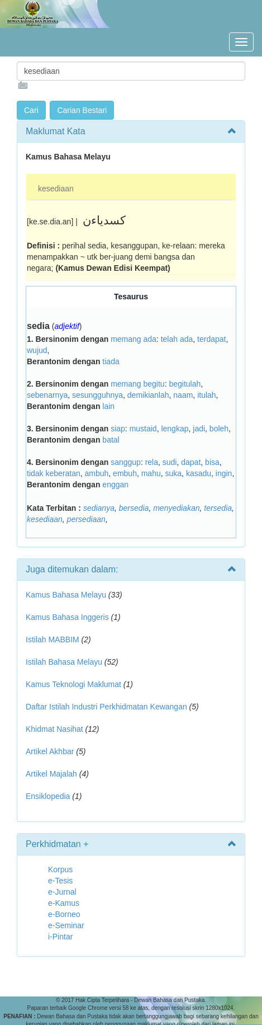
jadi (199, 428)
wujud (37, 350)
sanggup (126, 462)
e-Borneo (64, 914)
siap (118, 428)
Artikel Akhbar (50, 751)
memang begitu (138, 383)
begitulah (185, 383)
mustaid (143, 428)
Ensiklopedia (48, 796)
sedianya (99, 508)
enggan (115, 484)
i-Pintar (60, 936)
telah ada (177, 339)
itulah (206, 395)
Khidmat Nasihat (54, 729)
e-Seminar (66, 925)
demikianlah (148, 395)
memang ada (133, 339)
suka (173, 473)
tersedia (218, 508)
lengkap (174, 428)
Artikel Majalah (51, 773)
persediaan (86, 519)
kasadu (198, 473)
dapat (191, 462)
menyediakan (176, 508)
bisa (212, 462)
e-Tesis (60, 880)
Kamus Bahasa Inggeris (67, 617)
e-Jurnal (62, 891)
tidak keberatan (53, 473)
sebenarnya (47, 395)
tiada (110, 361)
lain (108, 406)
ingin (224, 473)
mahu (151, 473)
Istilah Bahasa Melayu (64, 661)
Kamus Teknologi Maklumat (73, 684)
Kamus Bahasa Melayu (67, 594)
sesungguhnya (97, 395)
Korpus (60, 869)
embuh (125, 473)
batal (110, 439)
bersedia (134, 508)
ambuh (97, 473)
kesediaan (56, 188)
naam (183, 395)
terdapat (211, 339)
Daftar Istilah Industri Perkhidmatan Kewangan (106, 706)
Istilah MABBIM (52, 639)
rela (151, 462)
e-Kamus (63, 903)
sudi (170, 462)
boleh (218, 428)
